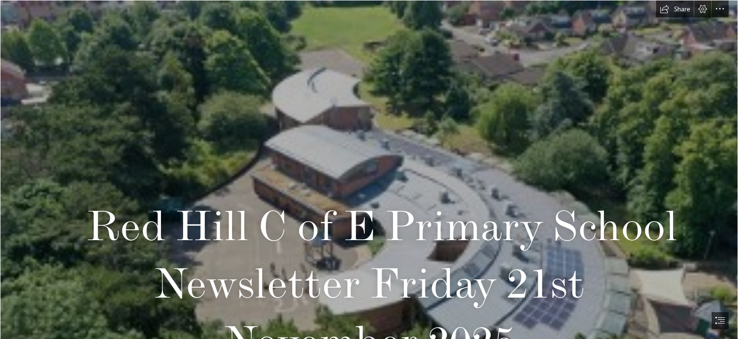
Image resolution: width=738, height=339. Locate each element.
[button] (675, 8)
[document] (369, 169)
